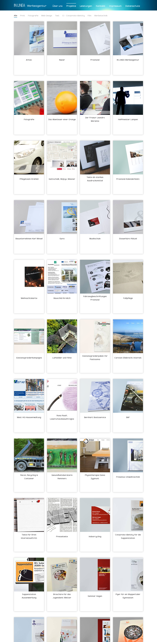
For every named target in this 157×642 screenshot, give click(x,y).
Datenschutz (132, 6)
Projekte (71, 6)
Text (57, 15)
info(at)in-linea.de (58, 639)
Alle (15, 15)
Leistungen (86, 6)
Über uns (57, 6)
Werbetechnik (100, 15)
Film (89, 15)
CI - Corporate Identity (73, 15)
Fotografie (33, 15)
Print (22, 15)
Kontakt (100, 6)
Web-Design (46, 15)
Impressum (115, 6)
